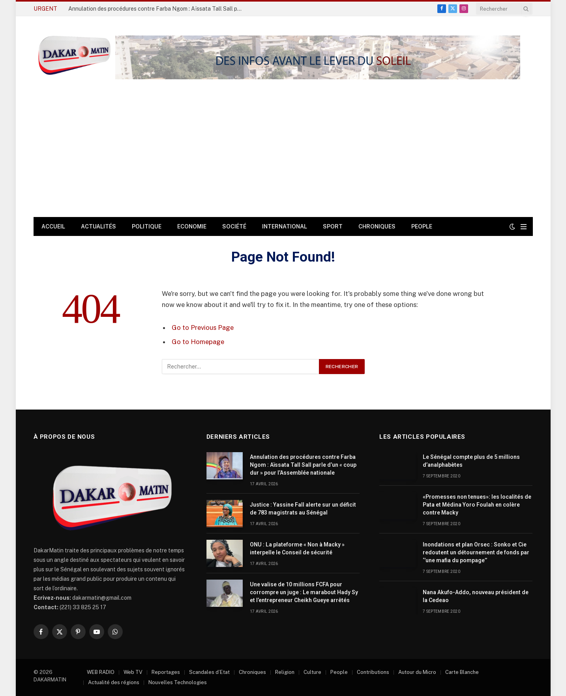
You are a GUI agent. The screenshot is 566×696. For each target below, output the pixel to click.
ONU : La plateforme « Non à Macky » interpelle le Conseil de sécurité (297, 548)
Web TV (133, 672)
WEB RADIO (100, 672)
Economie (191, 226)
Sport (333, 226)
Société (234, 226)
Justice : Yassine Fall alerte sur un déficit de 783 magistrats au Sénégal (303, 508)
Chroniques (376, 226)
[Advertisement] (283, 158)
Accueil (53, 226)
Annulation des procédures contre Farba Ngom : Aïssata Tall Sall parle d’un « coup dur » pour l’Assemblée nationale (157, 9)
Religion (284, 672)
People (421, 226)
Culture (312, 672)
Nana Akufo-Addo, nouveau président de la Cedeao (476, 596)
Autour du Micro (417, 672)
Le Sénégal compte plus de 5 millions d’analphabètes (471, 461)
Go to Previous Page (203, 327)
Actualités (98, 226)
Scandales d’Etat (209, 672)
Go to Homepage (198, 342)
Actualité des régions (113, 682)
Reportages (166, 672)
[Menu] (524, 227)
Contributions (373, 672)
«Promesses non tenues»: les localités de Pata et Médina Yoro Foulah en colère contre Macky (477, 505)
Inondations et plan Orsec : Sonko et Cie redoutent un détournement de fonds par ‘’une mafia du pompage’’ (476, 552)
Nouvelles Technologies (177, 682)
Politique (146, 226)
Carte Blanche (462, 672)
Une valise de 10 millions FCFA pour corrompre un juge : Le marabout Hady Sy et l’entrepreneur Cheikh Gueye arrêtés (304, 592)
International (284, 226)
